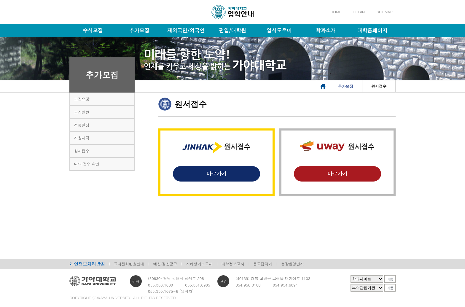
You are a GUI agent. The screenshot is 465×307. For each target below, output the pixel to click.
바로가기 (216, 173)
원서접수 (81, 151)
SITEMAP (385, 12)
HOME (335, 12)
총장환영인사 (292, 264)
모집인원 (81, 112)
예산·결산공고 (165, 264)
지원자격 (81, 138)
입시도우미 (279, 30)
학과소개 (326, 30)
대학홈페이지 (372, 30)
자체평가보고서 (199, 264)
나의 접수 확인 (86, 164)
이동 (390, 279)
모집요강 (81, 99)
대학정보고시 (233, 264)
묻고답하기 (262, 264)
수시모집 (93, 30)
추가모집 (139, 30)
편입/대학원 (232, 30)
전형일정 (81, 125)
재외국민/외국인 (186, 30)
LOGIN (359, 12)
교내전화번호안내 (129, 264)
